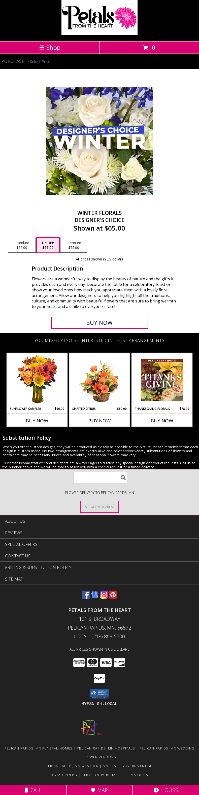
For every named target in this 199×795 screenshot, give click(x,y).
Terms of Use (137, 774)
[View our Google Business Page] (95, 597)
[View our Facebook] (86, 597)
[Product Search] (100, 477)
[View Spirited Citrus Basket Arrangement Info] (100, 380)
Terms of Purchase (101, 774)
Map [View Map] (99, 790)
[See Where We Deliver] (99, 506)
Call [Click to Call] (33, 790)
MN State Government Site (129, 766)
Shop (49, 47)
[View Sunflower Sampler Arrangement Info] (37, 380)
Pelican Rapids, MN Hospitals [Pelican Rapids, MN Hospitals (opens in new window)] (106, 748)
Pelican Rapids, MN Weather (71, 766)
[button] (99, 694)
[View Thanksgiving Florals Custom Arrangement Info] (162, 380)
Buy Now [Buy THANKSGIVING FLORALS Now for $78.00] (162, 420)
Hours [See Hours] (166, 790)
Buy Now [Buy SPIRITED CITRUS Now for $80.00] (99, 420)
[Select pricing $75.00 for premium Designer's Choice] (73, 245)
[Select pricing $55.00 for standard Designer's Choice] (22, 245)
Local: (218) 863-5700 (99, 636)
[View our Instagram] (104, 597)
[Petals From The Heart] (99, 33)
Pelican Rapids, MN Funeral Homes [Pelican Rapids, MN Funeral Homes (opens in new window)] (39, 748)
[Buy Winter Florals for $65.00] (99, 323)
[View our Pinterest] (113, 597)
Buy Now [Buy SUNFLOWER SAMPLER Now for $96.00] (37, 420)
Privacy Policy (63, 774)
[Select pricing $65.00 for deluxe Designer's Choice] (48, 245)
